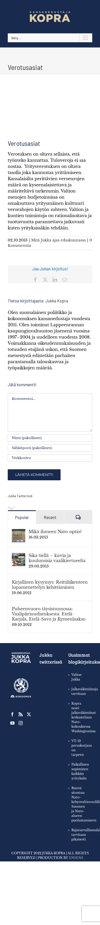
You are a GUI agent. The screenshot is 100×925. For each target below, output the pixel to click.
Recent (50, 517)
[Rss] (21, 714)
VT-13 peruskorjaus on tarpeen (79, 748)
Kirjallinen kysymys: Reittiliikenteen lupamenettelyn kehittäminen (50, 585)
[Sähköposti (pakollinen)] (50, 448)
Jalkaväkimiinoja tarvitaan (79, 691)
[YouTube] (12, 723)
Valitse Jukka (76, 677)
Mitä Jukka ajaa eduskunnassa (58, 240)
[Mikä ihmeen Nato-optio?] (18, 532)
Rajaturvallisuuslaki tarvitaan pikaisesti (79, 834)
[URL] (50, 458)
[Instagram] (21, 723)
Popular (22, 517)
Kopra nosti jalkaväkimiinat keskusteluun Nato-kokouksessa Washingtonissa (79, 717)
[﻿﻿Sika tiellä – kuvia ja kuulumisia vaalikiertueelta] (18, 555)
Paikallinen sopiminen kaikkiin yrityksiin (79, 771)
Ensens (76, 858)
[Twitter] (29, 714)
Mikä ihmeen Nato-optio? (55, 531)
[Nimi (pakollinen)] (50, 438)
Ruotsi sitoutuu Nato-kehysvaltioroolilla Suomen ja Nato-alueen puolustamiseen (79, 804)
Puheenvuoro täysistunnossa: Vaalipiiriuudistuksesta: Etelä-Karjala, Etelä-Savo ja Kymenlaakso (48, 614)
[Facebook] (12, 714)
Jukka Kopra (56, 300)
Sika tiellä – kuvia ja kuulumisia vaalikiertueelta (57, 558)
